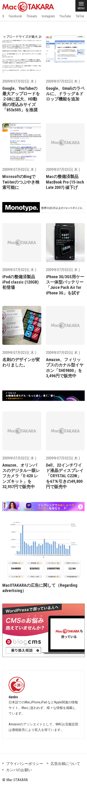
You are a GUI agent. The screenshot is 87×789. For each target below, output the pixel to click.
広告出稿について (65, 763)
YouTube (65, 16)
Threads (31, 16)
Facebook (15, 16)
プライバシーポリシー (24, 763)
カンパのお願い (19, 770)
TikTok (80, 16)
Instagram (48, 16)
